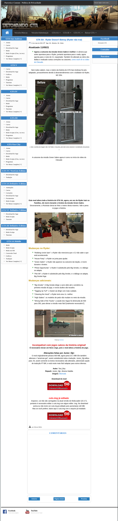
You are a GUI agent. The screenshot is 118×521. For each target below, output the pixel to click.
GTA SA (55, 33)
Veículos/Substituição (39, 33)
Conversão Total (11, 253)
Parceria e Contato (12, 3)
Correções (9, 193)
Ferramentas (10, 198)
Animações (9, 187)
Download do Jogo (12, 48)
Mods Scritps (10, 232)
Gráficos (9, 74)
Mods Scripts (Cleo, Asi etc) (15, 53)
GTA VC (77, 33)
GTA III (66, 33)
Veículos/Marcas (21, 33)
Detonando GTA (102, 43)
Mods (8, 51)
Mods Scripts (10, 201)
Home (7, 32)
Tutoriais (9, 82)
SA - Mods (61, 43)
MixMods (61, 340)
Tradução (9, 177)
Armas (8, 42)
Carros (8, 45)
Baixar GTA (90, 33)
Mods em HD (10, 250)
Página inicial (59, 499)
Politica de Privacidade (31, 3)
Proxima (84, 499)
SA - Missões (53, 43)
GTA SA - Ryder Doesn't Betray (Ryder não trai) (59, 40)
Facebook (16, 512)
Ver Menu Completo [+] (14, 59)
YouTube (39, 512)
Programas (9, 56)
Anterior (34, 499)
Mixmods (62, 374)
